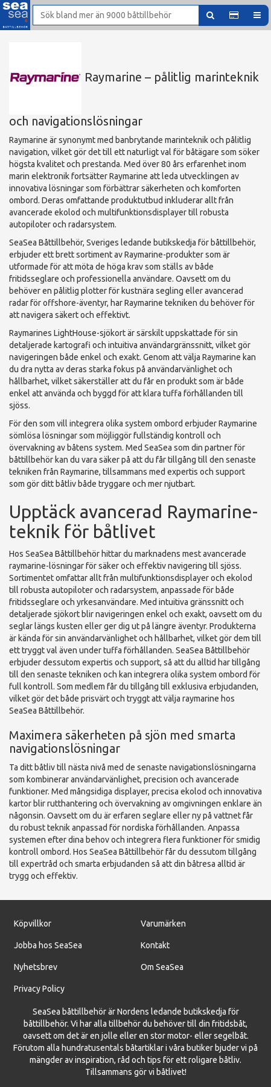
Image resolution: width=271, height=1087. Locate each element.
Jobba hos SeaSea (48, 945)
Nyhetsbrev (35, 967)
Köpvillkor (32, 923)
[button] (234, 15)
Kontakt (155, 945)
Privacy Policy (39, 989)
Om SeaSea (162, 967)
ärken (175, 923)
